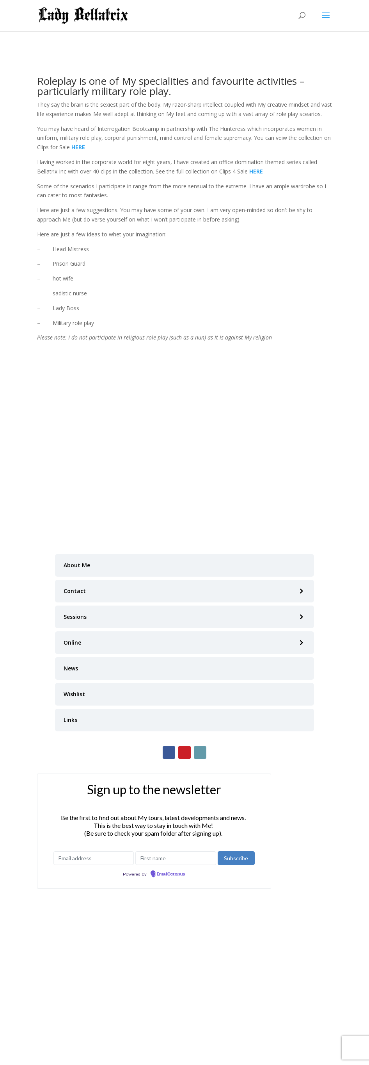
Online (72, 642)
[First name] (175, 858)
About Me (77, 565)
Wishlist (74, 694)
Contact (75, 591)
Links (70, 720)
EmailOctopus (171, 874)
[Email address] (93, 858)
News (71, 668)
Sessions (75, 616)
